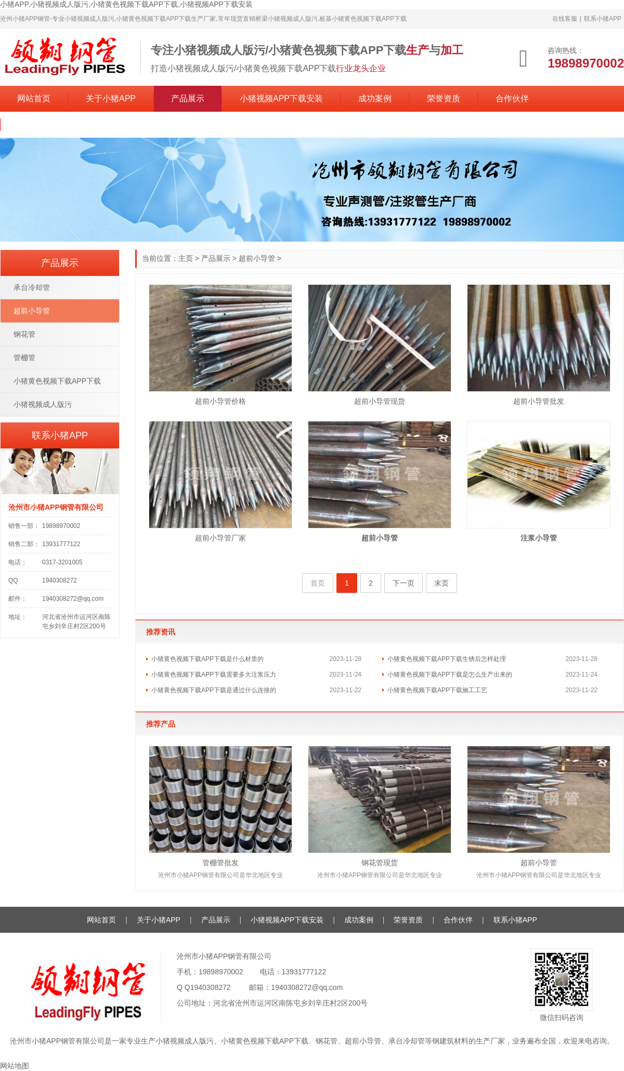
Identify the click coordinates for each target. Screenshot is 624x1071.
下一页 (403, 583)
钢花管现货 (379, 862)
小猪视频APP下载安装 (281, 98)
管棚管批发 (220, 862)
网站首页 (33, 98)
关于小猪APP (111, 98)
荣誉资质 (443, 98)
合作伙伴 (512, 98)
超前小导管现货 (379, 401)
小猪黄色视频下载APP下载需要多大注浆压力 (213, 674)
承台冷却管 (32, 287)
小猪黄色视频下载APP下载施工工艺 (437, 690)
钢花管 (24, 334)
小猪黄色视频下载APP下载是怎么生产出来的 (449, 674)
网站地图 (14, 1066)
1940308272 (210, 987)
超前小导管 (257, 258)
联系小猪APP (602, 18)
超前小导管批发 (538, 401)
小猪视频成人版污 (43, 404)
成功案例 (375, 98)
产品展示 (187, 98)
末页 (441, 583)
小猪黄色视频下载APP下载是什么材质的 (207, 659)
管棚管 (24, 357)
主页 (185, 258)
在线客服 (564, 18)
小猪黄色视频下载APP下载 (57, 381)
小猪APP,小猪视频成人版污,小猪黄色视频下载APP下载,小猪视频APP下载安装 (126, 4)
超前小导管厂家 (220, 538)
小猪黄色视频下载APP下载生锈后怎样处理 (446, 659)
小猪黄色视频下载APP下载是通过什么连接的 (213, 690)
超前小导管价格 (220, 401)
